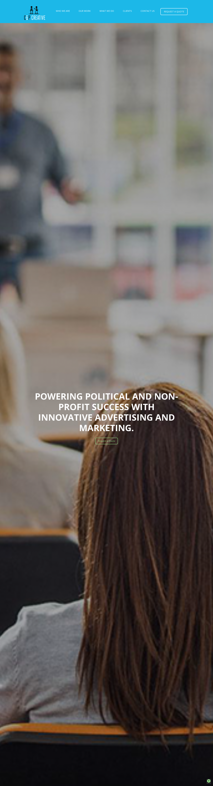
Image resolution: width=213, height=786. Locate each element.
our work (85, 10)
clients (127, 10)
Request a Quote (106, 440)
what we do (107, 10)
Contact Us (148, 10)
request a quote (174, 11)
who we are (63, 10)
